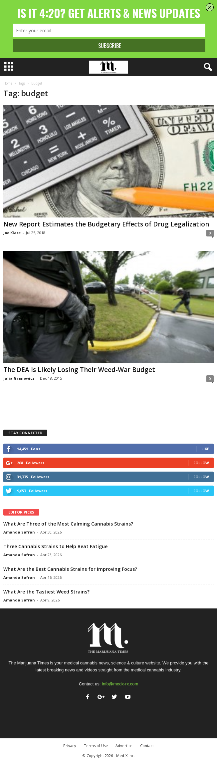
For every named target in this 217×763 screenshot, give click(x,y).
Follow (201, 462)
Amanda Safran (19, 532)
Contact (147, 745)
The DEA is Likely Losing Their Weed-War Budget (79, 369)
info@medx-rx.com (120, 683)
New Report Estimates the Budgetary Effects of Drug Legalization (106, 224)
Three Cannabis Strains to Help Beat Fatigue (55, 546)
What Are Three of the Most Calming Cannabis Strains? (68, 524)
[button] (206, 67)
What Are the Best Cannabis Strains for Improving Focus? (70, 569)
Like (205, 448)
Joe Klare (12, 232)
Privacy (69, 745)
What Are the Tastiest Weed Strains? (46, 591)
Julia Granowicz (19, 378)
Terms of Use (96, 745)
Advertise (123, 745)
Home (7, 83)
